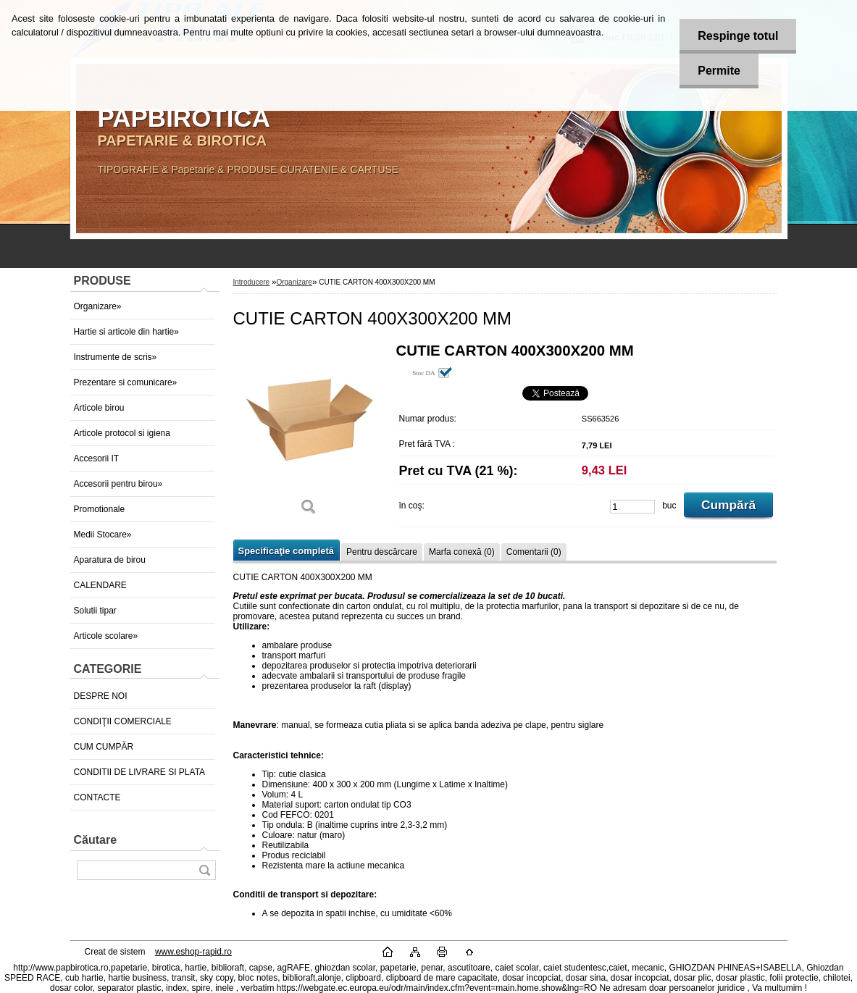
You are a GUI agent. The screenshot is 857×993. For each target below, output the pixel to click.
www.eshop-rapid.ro (193, 952)
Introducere (251, 282)
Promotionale (99, 509)
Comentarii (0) (533, 552)
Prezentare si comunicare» (125, 382)
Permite (719, 70)
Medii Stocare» (103, 534)
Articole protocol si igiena (122, 433)
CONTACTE (97, 797)
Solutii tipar (95, 611)
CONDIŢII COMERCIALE (123, 721)
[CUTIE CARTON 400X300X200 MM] (309, 434)
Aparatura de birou (110, 560)
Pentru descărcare (381, 552)
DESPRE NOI (100, 696)
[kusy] (632, 507)
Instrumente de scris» (115, 357)
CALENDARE (100, 585)
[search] (204, 870)
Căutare (95, 840)
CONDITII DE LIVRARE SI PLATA (140, 772)
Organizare (294, 282)
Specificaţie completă (286, 550)
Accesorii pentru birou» (118, 484)
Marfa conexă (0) (462, 552)
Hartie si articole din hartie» (126, 332)
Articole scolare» (106, 636)
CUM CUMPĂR (104, 747)
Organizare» (98, 306)
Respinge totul (738, 36)
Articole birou (99, 408)
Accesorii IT (97, 458)
